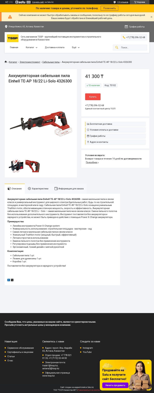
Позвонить (109, 8)
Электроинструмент (30, 62)
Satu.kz (90, 387)
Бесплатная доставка (101, 124)
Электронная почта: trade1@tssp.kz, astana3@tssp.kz (54, 365)
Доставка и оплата (54, 47)
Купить (93, 97)
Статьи (11, 356)
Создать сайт (38, 2)
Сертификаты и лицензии (20, 352)
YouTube (87, 352)
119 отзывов (122, 2)
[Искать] (117, 47)
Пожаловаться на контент (89, 390)
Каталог (30, 47)
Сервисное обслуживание (20, 348)
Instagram (88, 348)
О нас (10, 360)
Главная (14, 47)
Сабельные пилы (51, 62)
